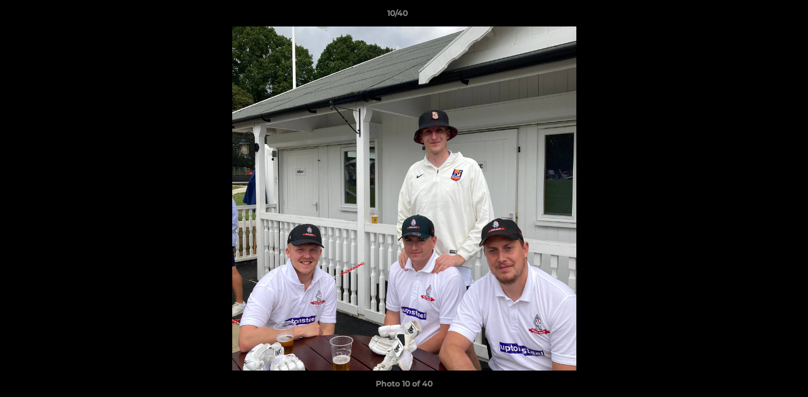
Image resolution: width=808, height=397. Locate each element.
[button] (761, 16)
